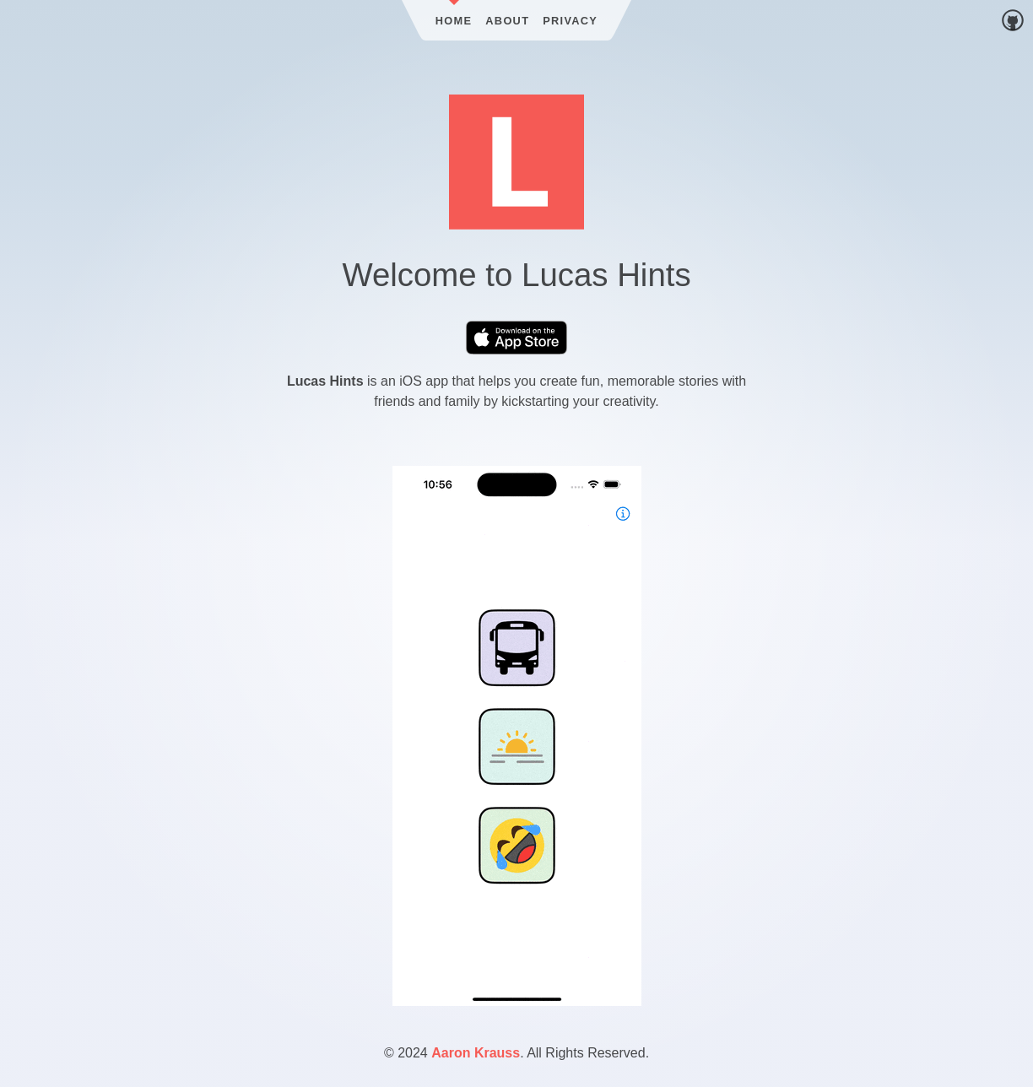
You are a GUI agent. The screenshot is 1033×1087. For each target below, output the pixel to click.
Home (454, 20)
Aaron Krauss (475, 1053)
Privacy (570, 20)
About (507, 20)
